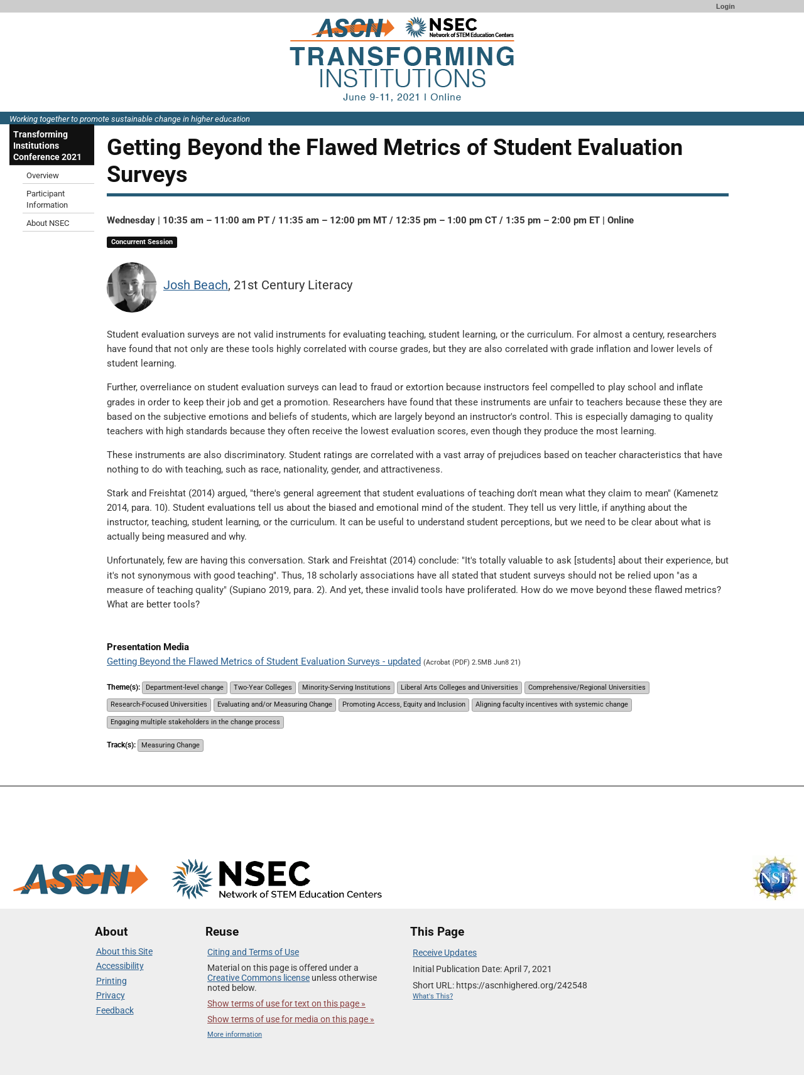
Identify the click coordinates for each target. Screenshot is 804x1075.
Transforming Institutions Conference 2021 (47, 145)
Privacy (110, 995)
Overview (42, 175)
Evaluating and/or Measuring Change (274, 704)
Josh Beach (195, 285)
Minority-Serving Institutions (346, 687)
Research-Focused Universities (159, 704)
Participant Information (47, 199)
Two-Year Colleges (263, 687)
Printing (111, 981)
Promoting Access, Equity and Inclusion (403, 704)
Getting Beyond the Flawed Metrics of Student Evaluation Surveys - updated (264, 661)
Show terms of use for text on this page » (286, 1003)
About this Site (124, 951)
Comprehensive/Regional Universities (587, 687)
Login (725, 6)
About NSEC (47, 223)
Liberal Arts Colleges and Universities (459, 687)
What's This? (433, 996)
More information (234, 1034)
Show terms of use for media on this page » (290, 1019)
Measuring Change (170, 745)
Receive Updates (445, 953)
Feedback (115, 1010)
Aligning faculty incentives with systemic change (551, 704)
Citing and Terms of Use (253, 952)
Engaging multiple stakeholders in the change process (195, 722)
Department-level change (185, 687)
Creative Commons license (258, 978)
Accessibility (120, 966)
